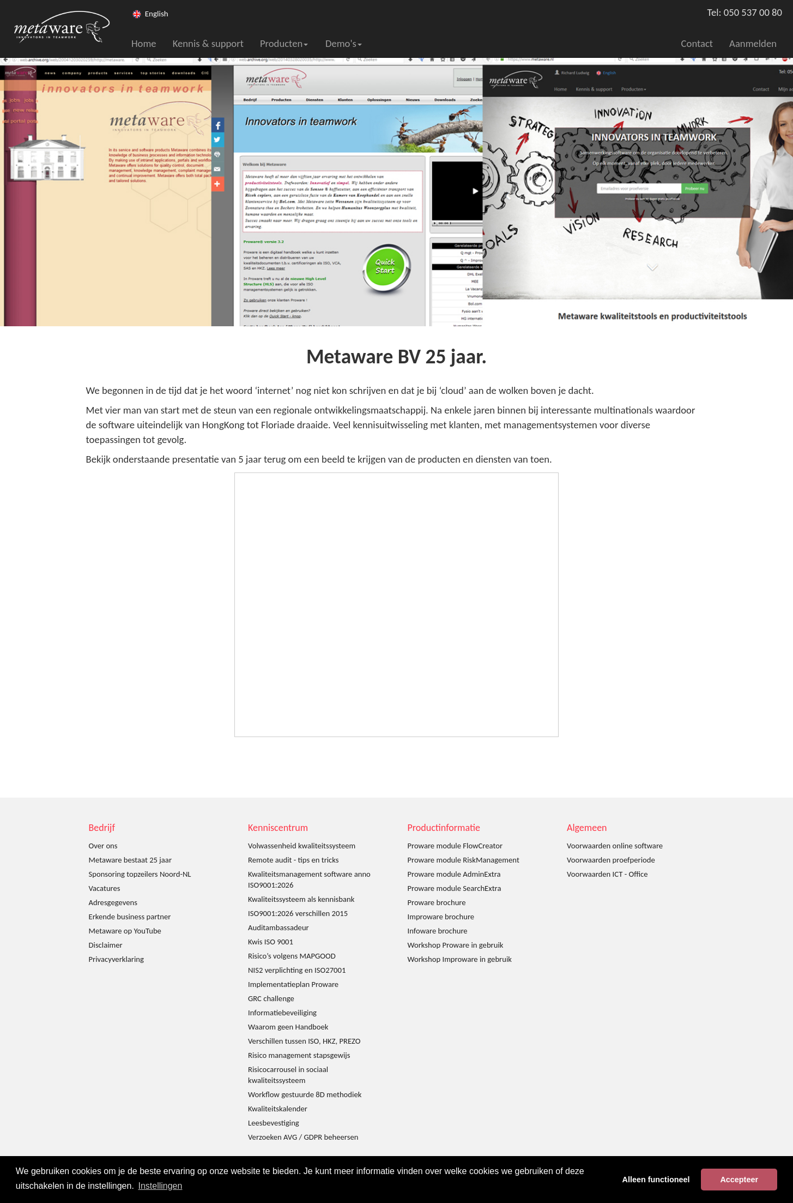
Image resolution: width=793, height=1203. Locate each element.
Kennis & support (208, 43)
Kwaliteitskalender (277, 1109)
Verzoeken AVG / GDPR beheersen (303, 1137)
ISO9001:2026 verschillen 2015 (298, 913)
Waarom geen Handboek (288, 1027)
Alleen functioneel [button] (656, 1179)
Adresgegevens (113, 902)
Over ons (103, 846)
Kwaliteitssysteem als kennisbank (301, 899)
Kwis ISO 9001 (270, 942)
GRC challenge (271, 998)
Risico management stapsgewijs (299, 1055)
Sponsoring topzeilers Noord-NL (140, 874)
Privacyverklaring (116, 959)
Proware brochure (437, 902)
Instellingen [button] (160, 1185)
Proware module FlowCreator (455, 846)
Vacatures (104, 888)
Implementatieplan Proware (293, 984)
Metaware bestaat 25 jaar (130, 860)
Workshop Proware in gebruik (456, 945)
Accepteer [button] (739, 1179)
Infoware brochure (438, 931)
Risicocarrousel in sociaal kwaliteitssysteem (288, 1074)
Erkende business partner (130, 916)
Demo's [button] (343, 43)
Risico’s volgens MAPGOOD (292, 956)
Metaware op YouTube (125, 931)
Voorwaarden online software (615, 846)
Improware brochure (441, 916)
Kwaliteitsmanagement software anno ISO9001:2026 (309, 879)
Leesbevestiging (273, 1123)
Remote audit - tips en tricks (293, 860)
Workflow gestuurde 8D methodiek (304, 1094)
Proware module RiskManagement (463, 860)
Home (143, 43)
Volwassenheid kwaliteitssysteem (301, 846)
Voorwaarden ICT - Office (607, 874)
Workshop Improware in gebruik (460, 959)
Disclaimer (106, 945)
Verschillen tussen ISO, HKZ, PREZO (304, 1041)
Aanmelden (753, 43)
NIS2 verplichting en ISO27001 (297, 970)
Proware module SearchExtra (454, 888)
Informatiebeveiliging (282, 1013)
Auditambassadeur (278, 927)
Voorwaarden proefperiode (611, 860)
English (156, 14)
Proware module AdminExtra (454, 874)
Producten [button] (284, 43)
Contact (697, 43)
